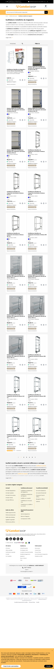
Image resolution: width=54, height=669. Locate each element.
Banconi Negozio (25, 516)
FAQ (21, 560)
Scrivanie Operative (41, 490)
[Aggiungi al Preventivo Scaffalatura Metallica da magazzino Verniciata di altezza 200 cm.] (43, 203)
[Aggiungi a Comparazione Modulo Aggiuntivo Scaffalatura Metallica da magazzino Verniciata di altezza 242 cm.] (20, 120)
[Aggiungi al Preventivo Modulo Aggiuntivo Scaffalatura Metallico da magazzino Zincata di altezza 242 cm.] (43, 285)
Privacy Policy (38, 552)
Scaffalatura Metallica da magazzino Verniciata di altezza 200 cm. (36, 193)
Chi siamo (8, 548)
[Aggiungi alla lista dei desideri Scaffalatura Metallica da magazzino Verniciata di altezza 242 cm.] (24, 203)
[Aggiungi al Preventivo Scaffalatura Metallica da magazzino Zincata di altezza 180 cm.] (22, 444)
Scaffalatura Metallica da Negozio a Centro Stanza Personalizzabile (16, 70)
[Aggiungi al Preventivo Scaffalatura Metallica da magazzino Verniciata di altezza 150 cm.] (43, 245)
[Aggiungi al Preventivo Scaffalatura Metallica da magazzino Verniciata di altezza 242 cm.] (22, 203)
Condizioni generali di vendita (21, 602)
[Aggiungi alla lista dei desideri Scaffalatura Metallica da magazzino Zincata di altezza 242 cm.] (24, 404)
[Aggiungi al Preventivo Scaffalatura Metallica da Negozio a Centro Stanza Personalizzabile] (22, 80)
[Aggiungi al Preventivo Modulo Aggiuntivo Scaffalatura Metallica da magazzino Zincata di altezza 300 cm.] (22, 285)
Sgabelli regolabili (10, 519)
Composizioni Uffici (26, 518)
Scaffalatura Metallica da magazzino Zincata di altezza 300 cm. (37, 356)
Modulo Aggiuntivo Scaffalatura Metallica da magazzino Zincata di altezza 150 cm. (16, 356)
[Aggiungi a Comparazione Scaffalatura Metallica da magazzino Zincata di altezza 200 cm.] (41, 404)
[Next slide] (47, 1)
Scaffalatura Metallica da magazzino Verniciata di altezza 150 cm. (37, 235)
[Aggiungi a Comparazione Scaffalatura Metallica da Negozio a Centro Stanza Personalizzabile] (20, 80)
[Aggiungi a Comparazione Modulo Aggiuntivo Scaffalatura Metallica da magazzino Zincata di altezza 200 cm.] (20, 325)
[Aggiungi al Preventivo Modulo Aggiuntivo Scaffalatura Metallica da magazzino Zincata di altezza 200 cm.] (22, 325)
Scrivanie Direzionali (41, 493)
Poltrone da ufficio (10, 521)
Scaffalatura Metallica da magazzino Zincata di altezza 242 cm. (15, 396)
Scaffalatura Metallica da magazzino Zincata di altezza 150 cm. (36, 436)
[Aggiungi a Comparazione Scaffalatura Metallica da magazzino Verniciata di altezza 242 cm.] (20, 203)
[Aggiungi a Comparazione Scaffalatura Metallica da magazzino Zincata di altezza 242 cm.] (20, 404)
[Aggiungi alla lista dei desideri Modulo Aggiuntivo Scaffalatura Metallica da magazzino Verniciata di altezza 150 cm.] (24, 161)
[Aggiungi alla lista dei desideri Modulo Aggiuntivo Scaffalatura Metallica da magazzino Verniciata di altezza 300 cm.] (46, 78)
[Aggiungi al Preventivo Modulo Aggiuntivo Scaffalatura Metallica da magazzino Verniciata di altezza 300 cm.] (43, 78)
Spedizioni (22, 556)
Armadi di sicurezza (10, 495)
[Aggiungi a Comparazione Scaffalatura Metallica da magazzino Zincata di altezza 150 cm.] (41, 444)
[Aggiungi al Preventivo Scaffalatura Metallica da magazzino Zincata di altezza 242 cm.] (22, 404)
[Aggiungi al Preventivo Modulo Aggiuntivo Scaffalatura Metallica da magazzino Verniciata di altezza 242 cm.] (22, 120)
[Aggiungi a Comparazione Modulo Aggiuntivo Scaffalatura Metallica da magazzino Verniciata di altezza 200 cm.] (41, 120)
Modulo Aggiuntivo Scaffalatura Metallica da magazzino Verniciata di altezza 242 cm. (16, 110)
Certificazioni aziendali (10, 552)
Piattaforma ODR (38, 556)
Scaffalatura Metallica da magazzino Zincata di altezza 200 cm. (37, 396)
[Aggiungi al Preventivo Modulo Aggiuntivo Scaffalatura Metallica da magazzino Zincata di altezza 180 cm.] (43, 325)
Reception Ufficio (40, 499)
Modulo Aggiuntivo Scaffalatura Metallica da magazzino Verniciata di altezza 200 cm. (37, 110)
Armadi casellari (10, 493)
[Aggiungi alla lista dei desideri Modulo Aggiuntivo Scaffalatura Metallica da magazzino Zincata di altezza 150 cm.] (24, 365)
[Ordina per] (15, 43)
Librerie (38, 501)
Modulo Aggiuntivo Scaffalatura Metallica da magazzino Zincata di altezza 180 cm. (37, 316)
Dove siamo (37, 548)
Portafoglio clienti (24, 550)
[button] (52, 650)
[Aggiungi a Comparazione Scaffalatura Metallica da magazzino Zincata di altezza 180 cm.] (20, 444)
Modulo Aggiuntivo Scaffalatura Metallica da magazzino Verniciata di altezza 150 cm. (16, 151)
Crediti (37, 602)
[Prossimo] (35, 457)
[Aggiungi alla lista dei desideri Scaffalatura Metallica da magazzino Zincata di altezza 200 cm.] (46, 404)
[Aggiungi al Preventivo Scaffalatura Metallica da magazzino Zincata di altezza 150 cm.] (43, 444)
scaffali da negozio (23, 473)
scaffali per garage (41, 465)
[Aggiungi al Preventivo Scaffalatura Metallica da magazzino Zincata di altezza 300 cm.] (43, 365)
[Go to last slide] (6, 1)
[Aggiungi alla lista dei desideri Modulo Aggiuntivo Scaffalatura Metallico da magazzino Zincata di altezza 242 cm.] (46, 285)
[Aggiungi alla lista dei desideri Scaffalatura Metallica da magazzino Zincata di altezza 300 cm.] (46, 365)
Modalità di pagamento (25, 554)
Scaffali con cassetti (26, 498)
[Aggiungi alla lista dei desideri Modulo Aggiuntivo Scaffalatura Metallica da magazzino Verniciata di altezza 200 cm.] (46, 120)
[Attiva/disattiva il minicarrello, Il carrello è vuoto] (46, 6)
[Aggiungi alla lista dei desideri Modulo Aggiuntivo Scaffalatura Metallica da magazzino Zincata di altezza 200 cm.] (24, 325)
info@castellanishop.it (26, 600)
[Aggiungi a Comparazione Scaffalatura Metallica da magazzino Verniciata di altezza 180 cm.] (20, 245)
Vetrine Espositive (25, 514)
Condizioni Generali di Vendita (26, 552)
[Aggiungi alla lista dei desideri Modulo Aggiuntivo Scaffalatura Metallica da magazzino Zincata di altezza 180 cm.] (46, 325)
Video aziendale (9, 550)
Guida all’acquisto (24, 548)
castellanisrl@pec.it (42, 598)
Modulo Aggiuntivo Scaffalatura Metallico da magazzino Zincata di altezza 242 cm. (37, 276)
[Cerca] (46, 12)
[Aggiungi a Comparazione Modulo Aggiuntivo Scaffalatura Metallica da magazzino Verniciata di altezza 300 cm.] (41, 78)
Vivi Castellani (9, 556)
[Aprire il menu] (7, 6)
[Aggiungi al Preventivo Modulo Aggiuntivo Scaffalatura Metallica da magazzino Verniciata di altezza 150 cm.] (22, 161)
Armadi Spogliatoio (10, 490)
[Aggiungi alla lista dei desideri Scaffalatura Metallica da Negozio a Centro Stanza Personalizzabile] (24, 80)
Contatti (7, 554)
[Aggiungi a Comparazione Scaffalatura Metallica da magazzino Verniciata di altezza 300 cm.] (41, 161)
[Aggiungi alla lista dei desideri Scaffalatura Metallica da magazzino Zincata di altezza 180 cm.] (24, 444)
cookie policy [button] (29, 656)
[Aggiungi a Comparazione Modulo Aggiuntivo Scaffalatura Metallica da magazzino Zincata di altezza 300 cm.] (20, 285)
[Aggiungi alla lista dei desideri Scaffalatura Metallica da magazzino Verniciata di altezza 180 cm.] (24, 245)
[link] (18, 457)
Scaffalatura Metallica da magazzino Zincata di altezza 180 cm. (15, 436)
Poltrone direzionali (10, 514)
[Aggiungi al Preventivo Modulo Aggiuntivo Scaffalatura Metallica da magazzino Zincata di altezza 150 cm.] (22, 365)
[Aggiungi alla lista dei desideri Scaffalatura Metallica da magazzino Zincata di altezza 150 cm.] (46, 444)
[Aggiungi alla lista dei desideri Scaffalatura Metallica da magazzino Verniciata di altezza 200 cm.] (46, 203)
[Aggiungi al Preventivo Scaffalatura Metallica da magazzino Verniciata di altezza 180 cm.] (22, 245)
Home (7, 16)
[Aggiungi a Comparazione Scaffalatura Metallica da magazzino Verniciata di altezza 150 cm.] (41, 245)
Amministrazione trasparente (41, 554)
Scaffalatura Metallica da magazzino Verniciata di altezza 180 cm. (15, 235)
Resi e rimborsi (23, 558)
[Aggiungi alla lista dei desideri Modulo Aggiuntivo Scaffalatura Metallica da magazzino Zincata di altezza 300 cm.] (24, 285)
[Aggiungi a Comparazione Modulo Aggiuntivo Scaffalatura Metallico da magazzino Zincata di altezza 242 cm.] (41, 285)
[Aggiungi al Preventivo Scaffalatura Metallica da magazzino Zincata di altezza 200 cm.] (43, 404)
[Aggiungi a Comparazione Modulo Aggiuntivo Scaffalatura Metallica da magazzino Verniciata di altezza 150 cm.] (20, 161)
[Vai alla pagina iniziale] (26, 6)
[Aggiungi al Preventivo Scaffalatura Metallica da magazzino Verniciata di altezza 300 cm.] (43, 161)
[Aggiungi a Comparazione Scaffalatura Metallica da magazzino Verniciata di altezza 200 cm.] (41, 203)
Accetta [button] (48, 666)
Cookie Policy (38, 550)
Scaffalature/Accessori (13, 16)
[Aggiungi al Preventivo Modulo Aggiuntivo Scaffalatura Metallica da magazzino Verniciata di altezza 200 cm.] (43, 120)
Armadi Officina (10, 500)
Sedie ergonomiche (10, 512)
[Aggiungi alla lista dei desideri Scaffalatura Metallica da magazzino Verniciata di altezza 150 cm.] (46, 245)
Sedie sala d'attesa (10, 517)
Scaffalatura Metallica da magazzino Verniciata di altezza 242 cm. (15, 193)
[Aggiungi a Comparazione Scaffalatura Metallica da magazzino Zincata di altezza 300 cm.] (41, 365)
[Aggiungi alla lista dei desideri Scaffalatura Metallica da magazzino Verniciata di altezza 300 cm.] (46, 161)
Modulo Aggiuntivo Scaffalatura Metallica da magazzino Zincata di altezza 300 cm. (16, 276)
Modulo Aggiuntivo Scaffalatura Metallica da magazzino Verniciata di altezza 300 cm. (37, 68)
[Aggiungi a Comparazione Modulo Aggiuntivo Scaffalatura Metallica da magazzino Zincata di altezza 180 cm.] (41, 325)
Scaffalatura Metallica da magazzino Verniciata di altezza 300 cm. (36, 151)
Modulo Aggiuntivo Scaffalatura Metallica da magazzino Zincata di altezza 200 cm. (16, 316)
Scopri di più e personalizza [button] (10, 666)
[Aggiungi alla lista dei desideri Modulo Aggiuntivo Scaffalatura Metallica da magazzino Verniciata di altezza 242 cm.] (24, 120)
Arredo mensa (9, 497)
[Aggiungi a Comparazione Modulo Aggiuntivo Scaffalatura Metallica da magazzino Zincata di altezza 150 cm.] (20, 365)
